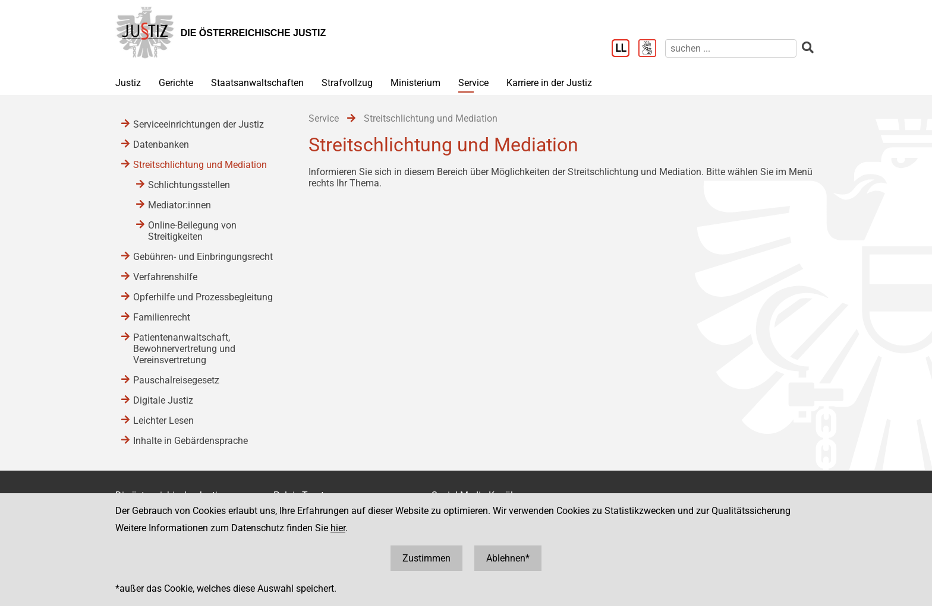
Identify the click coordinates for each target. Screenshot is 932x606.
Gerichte (176, 82)
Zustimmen (426, 558)
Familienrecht (161, 317)
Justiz (128, 82)
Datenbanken (161, 144)
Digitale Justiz (163, 400)
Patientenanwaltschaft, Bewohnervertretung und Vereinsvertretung (184, 349)
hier (337, 528)
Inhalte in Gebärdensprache (190, 440)
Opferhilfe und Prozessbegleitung (203, 297)
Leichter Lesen (163, 420)
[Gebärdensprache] (651, 49)
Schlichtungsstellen (189, 185)
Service (473, 82)
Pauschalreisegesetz (176, 380)
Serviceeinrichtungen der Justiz (198, 124)
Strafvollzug (347, 82)
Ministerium (415, 82)
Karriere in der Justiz (549, 82)
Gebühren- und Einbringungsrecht (203, 256)
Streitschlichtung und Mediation (200, 164)
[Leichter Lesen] (625, 49)
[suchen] (730, 48)
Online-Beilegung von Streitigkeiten (192, 231)
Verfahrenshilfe (165, 277)
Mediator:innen (179, 205)
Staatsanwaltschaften (257, 82)
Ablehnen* (508, 558)
